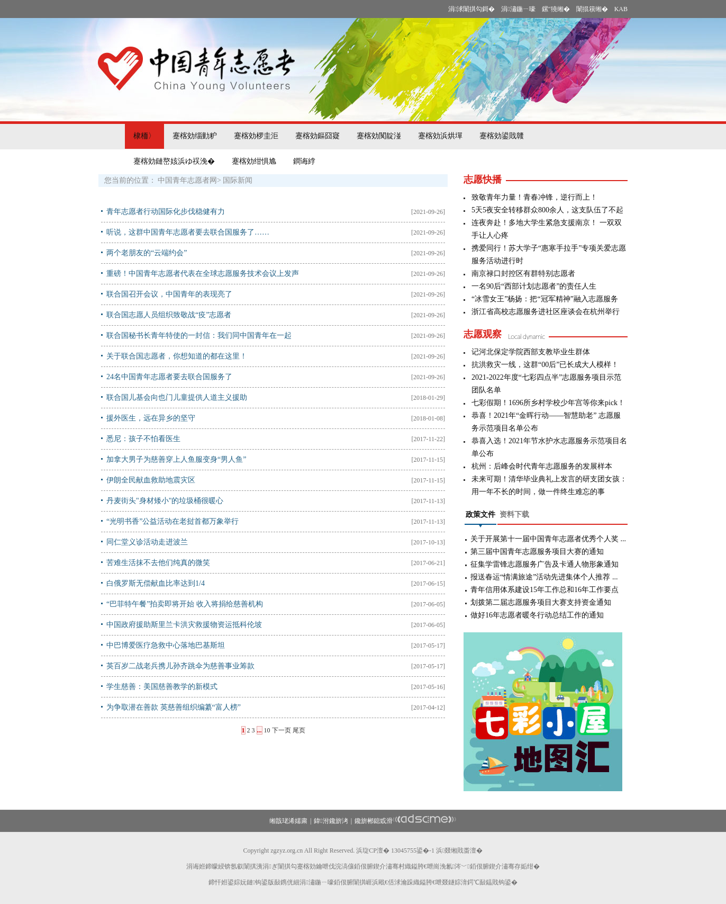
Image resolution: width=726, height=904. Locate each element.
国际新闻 (237, 180)
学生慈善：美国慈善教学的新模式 (161, 687)
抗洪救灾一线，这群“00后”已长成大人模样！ (545, 365)
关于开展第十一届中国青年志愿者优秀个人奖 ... (548, 539)
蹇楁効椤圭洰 (256, 136)
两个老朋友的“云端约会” (146, 253)
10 (267, 730)
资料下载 (514, 514)
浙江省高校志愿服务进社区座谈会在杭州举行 (545, 312)
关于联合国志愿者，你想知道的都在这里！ (176, 356)
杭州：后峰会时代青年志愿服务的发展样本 (541, 466)
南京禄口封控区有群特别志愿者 (523, 274)
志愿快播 (483, 179)
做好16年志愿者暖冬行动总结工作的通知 (537, 615)
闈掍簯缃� (592, 9)
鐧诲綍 (304, 161)
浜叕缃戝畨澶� (459, 850)
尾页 (299, 730)
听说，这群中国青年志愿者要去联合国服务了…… (187, 232)
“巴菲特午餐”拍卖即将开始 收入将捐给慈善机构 (184, 604)
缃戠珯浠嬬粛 (288, 821)
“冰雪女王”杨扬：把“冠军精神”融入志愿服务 (544, 299)
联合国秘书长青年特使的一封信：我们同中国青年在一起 (199, 335)
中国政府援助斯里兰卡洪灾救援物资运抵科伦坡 (184, 625)
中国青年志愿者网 (187, 180)
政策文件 (480, 514)
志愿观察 (483, 334)
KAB (621, 9)
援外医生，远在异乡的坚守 (150, 418)
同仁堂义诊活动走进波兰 (147, 542)
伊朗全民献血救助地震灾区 (150, 480)
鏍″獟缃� (556, 9)
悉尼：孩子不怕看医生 (143, 439)
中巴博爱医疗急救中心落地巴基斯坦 (165, 645)
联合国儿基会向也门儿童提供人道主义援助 (176, 397)
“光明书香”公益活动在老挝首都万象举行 (172, 521)
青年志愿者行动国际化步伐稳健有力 (165, 212)
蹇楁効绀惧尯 (254, 161)
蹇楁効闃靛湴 (379, 136)
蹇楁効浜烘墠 (440, 136)
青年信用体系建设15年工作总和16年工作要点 (544, 590)
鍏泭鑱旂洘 (331, 821)
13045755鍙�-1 (412, 850)
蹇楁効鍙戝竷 (501, 136)
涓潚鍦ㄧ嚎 (518, 9)
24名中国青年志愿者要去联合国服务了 (169, 377)
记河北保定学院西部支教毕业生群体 (530, 352)
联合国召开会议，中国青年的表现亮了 (169, 294)
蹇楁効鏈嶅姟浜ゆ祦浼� (174, 161)
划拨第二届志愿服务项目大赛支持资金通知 (540, 602)
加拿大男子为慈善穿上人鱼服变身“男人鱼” (176, 459)
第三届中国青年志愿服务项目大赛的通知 (537, 552)
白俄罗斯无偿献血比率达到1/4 (155, 583)
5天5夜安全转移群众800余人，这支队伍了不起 (547, 210)
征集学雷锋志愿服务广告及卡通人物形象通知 (544, 564)
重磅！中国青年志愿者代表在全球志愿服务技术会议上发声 (202, 274)
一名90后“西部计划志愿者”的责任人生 (533, 286)
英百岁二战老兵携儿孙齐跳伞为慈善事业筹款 (180, 666)
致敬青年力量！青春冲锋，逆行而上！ (534, 197)
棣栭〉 (144, 136)
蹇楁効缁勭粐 (195, 136)
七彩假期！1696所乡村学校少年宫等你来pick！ (548, 403)
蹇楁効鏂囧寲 (317, 136)
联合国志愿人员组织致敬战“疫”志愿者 (168, 315)
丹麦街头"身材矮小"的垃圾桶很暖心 (164, 501)
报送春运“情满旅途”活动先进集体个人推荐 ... (544, 577)
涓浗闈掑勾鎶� (471, 9)
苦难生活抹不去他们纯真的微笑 (158, 563)
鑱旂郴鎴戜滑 (374, 821)
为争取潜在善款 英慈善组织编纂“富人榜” (173, 707)
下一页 (281, 730)
